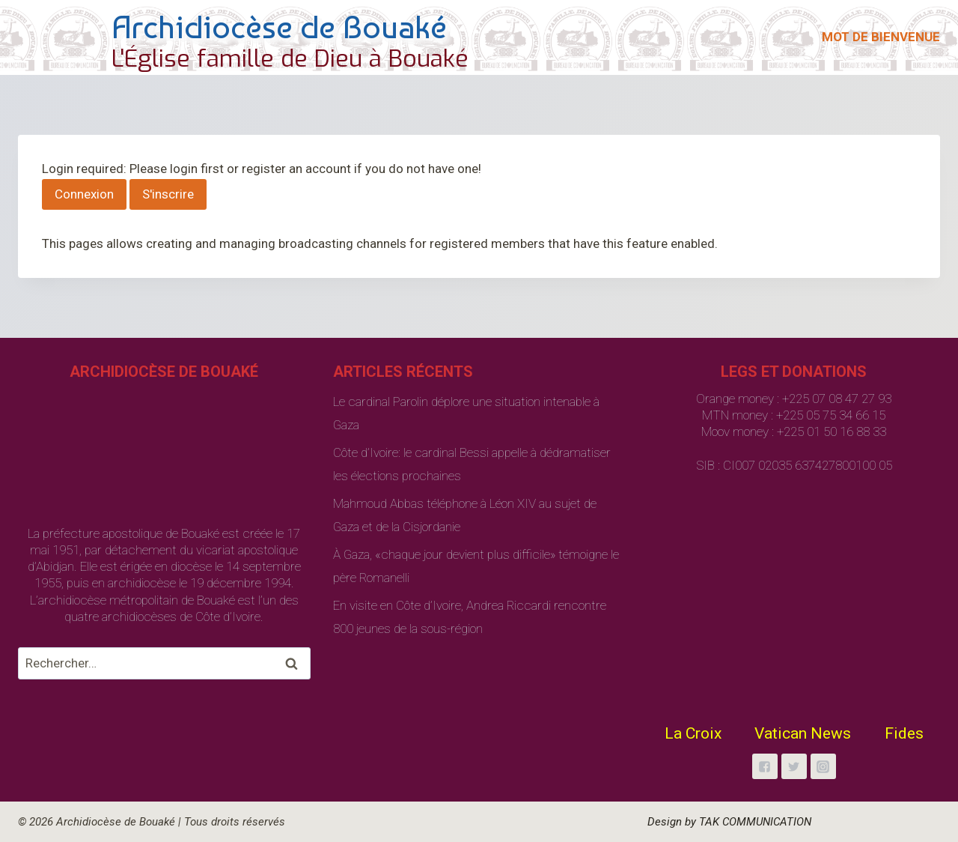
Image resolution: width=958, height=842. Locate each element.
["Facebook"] (765, 766)
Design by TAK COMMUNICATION (729, 822)
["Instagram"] (823, 766)
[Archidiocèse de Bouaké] (246, 37)
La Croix (693, 733)
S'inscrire (168, 194)
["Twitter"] (794, 766)
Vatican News (802, 733)
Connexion (84, 194)
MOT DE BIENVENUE (881, 36)
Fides (904, 733)
